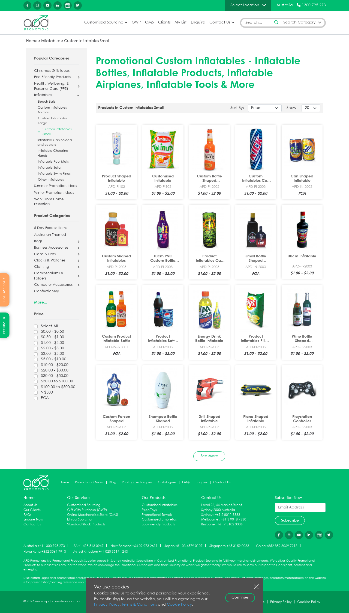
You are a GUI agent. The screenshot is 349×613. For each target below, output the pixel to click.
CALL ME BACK (4, 289)
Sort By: (237, 108)
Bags (38, 241)
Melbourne (209, 519)
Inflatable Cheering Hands (53, 153)
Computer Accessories (53, 285)
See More (209, 456)
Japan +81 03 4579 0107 (183, 545)
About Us (30, 505)
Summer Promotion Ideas (55, 186)
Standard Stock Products (86, 524)
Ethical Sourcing (79, 519)
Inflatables (50, 41)
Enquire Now (33, 519)
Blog (112, 482)
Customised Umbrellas (159, 519)
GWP (136, 22)
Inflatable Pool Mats (53, 161)
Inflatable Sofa (49, 167)
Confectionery (46, 291)
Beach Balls (46, 101)
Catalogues (167, 482)
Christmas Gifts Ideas (52, 71)
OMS (149, 22)
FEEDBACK (4, 325)
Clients (164, 22)
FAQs (186, 482)
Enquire (198, 22)
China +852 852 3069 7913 (276, 545)
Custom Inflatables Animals (52, 110)
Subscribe (290, 520)
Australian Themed (50, 235)
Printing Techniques (137, 482)
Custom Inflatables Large (52, 121)
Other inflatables (51, 179)
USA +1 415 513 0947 (87, 545)
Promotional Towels (157, 514)
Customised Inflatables (159, 505)
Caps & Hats (45, 254)
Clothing (41, 267)
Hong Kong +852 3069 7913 (44, 551)
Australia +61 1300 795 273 (44, 545)
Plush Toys (149, 509)
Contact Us (219, 22)
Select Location (244, 5)
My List (180, 22)
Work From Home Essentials (49, 202)
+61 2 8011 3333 (227, 514)
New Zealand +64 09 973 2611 (134, 545)
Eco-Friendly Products (52, 77)
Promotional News (89, 482)
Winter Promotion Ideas (54, 193)
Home (31, 41)
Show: (292, 108)
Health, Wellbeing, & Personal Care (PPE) (51, 86)
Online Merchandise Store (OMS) (92, 514)
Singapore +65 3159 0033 (229, 545)
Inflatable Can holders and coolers (54, 143)
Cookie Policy (179, 604)
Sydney (206, 514)
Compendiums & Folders (49, 276)
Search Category (299, 22)
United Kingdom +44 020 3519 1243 (100, 551)
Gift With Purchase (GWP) (87, 509)
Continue (239, 597)
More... (40, 302)
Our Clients (32, 509)
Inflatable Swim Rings (54, 173)
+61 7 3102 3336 (230, 524)
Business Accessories (51, 247)
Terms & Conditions (139, 604)
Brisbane (208, 524)
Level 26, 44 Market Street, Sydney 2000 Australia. (222, 507)
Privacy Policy (107, 604)
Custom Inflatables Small (87, 41)
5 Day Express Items (50, 228)
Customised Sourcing (103, 22)
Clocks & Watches (49, 260)
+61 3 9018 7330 (233, 519)
